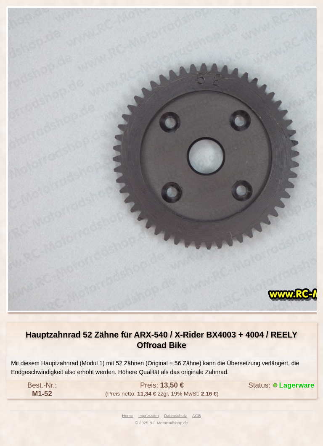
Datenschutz (175, 415)
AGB (196, 415)
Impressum (148, 415)
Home (127, 415)
